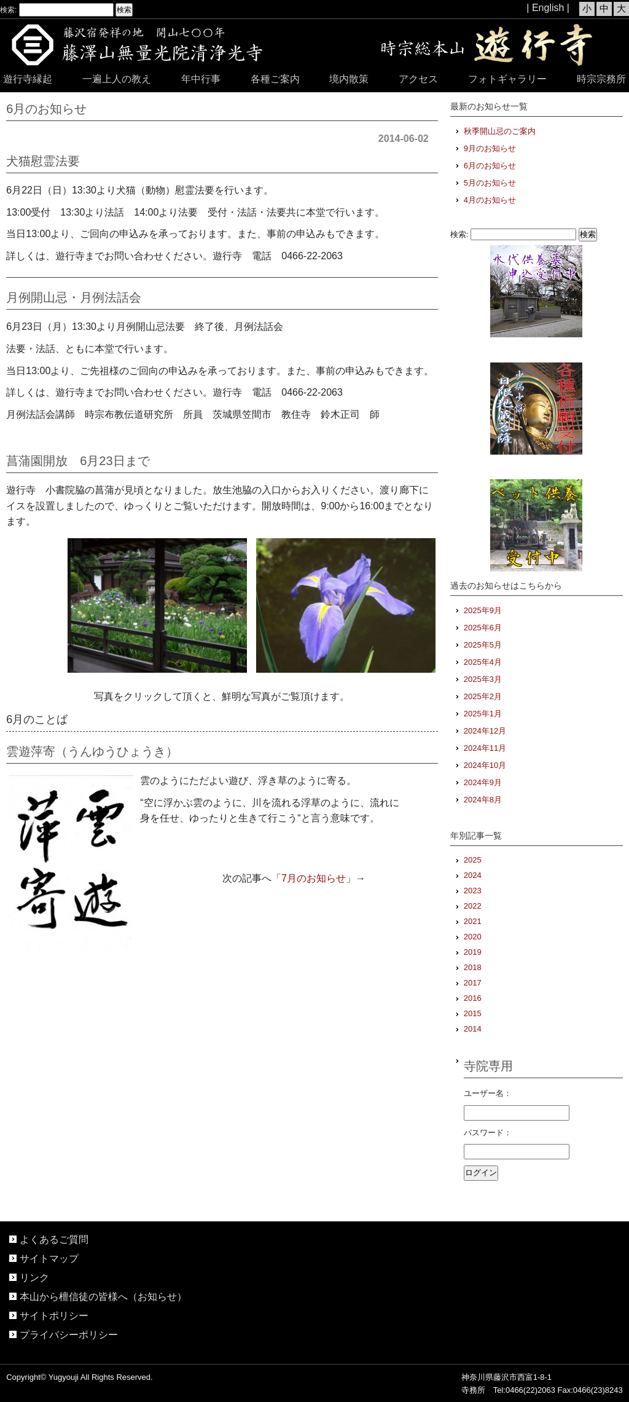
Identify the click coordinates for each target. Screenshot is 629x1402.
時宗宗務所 (601, 79)
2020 (473, 936)
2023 (473, 890)
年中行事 (201, 79)
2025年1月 (483, 713)
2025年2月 (483, 696)
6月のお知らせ (490, 165)
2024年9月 (483, 782)
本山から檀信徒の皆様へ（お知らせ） (103, 1296)
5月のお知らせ (490, 182)
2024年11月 (485, 748)
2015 (473, 1013)
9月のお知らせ (490, 148)
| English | (547, 7)
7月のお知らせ (313, 878)
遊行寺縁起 (27, 79)
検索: (8, 10)
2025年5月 (483, 644)
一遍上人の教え (116, 79)
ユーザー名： (488, 1093)
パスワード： (488, 1132)
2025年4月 (483, 662)
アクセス (418, 79)
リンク (34, 1277)
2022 (473, 906)
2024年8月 (483, 799)
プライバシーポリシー (69, 1335)
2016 (473, 998)
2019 (473, 952)
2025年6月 (483, 627)
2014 (473, 1028)
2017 (473, 982)
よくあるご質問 (54, 1239)
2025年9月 (483, 610)
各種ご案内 (275, 79)
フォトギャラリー (507, 79)
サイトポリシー (54, 1315)
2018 (473, 967)
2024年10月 (485, 765)
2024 (473, 875)
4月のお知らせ (490, 200)
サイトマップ (49, 1258)
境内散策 (349, 79)
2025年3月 (483, 679)
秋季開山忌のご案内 (500, 131)
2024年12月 (485, 730)
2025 (473, 859)
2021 (473, 921)
